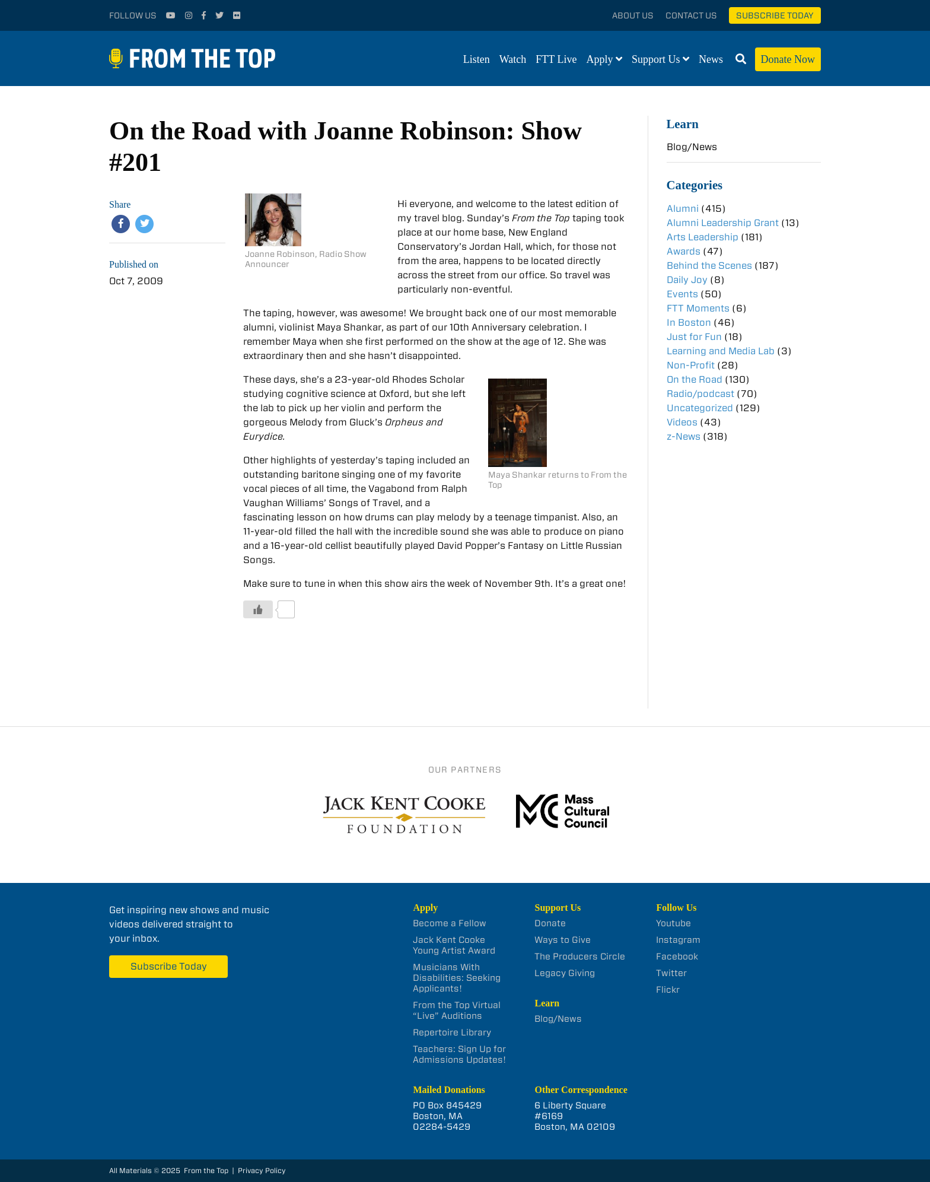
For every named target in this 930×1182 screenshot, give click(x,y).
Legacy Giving (564, 973)
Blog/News (692, 146)
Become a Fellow (449, 923)
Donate (550, 923)
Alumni (683, 208)
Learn (683, 124)
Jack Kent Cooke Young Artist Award (454, 945)
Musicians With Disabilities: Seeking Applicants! (457, 978)
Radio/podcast (700, 393)
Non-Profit (691, 365)
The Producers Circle (579, 956)
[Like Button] (258, 609)
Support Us (656, 59)
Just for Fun (694, 336)
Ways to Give (562, 940)
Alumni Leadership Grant (723, 222)
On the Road (694, 379)
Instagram (678, 940)
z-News (683, 436)
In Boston (689, 322)
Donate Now (788, 59)
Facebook (677, 956)
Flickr (668, 989)
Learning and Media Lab (721, 351)
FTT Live (556, 59)
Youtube (673, 923)
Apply (600, 59)
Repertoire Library (452, 1032)
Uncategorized (700, 408)
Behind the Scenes (709, 265)
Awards (683, 251)
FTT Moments (698, 308)
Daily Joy (687, 279)
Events (682, 294)
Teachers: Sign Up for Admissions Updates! (459, 1054)
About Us (633, 15)
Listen (476, 59)
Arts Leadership (702, 237)
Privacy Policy (262, 1170)
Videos (682, 422)
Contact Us (691, 15)
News (711, 59)
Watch (513, 59)
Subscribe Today (775, 15)
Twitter (671, 973)
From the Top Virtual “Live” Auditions (457, 1010)
